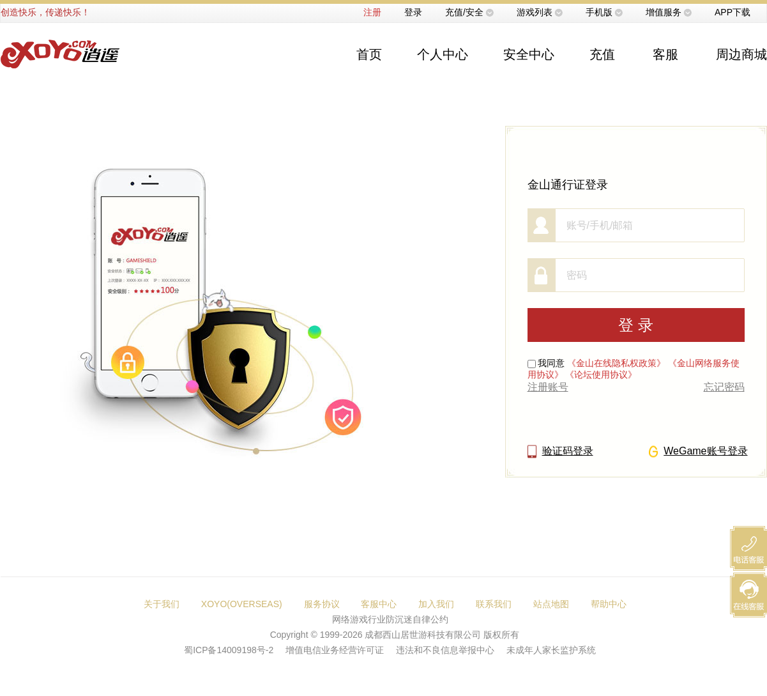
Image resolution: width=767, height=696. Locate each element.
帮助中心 (609, 604)
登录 (413, 12)
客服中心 (379, 604)
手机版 (599, 12)
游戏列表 (534, 12)
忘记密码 (724, 387)
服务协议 (322, 604)
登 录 (635, 325)
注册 (372, 12)
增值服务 (663, 12)
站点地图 (551, 604)
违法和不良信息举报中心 (445, 650)
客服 (665, 54)
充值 (602, 54)
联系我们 (494, 604)
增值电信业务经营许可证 (334, 650)
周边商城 (741, 54)
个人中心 (442, 54)
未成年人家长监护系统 (551, 650)
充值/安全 (464, 12)
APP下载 (732, 12)
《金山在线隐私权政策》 (616, 363)
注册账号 (548, 387)
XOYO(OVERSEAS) (241, 604)
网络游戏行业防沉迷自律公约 (390, 619)
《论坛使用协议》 (601, 374)
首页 (369, 54)
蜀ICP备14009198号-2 (228, 650)
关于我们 (161, 604)
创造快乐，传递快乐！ (45, 12)
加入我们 (436, 604)
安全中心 (528, 54)
